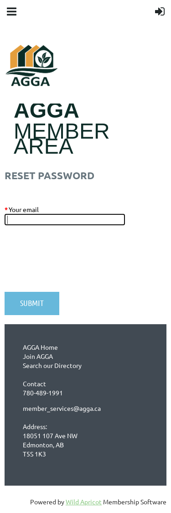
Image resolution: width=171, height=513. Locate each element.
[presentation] (74, 263)
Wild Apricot (84, 501)
